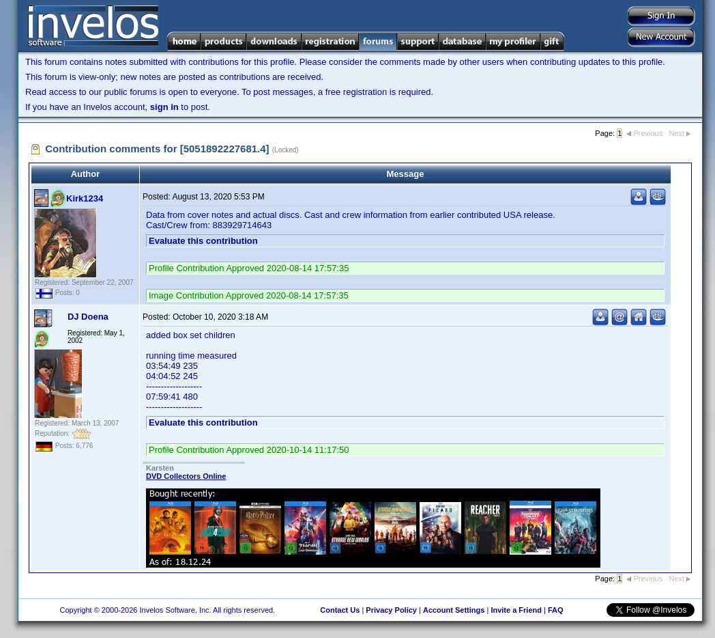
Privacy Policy (391, 610)
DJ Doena (88, 316)
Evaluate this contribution (203, 241)
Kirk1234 (84, 198)
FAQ (556, 610)
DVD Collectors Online (186, 476)
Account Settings (453, 610)
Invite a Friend (516, 610)
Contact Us (340, 610)
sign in (164, 107)
